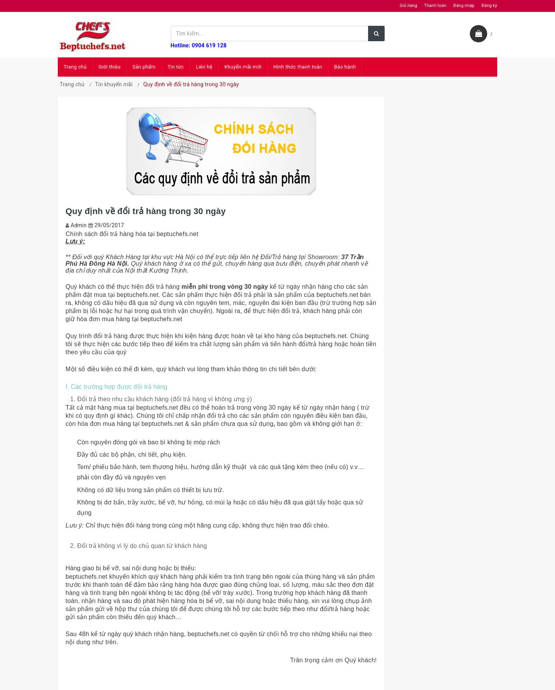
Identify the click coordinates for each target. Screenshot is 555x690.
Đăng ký (489, 5)
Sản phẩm (144, 67)
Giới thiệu (110, 67)
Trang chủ (75, 67)
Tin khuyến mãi (114, 84)
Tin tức (176, 67)
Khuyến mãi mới (242, 67)
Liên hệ (204, 67)
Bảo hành (345, 67)
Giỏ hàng (408, 5)
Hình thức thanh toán (297, 67)
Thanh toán (435, 5)
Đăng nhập (463, 5)
